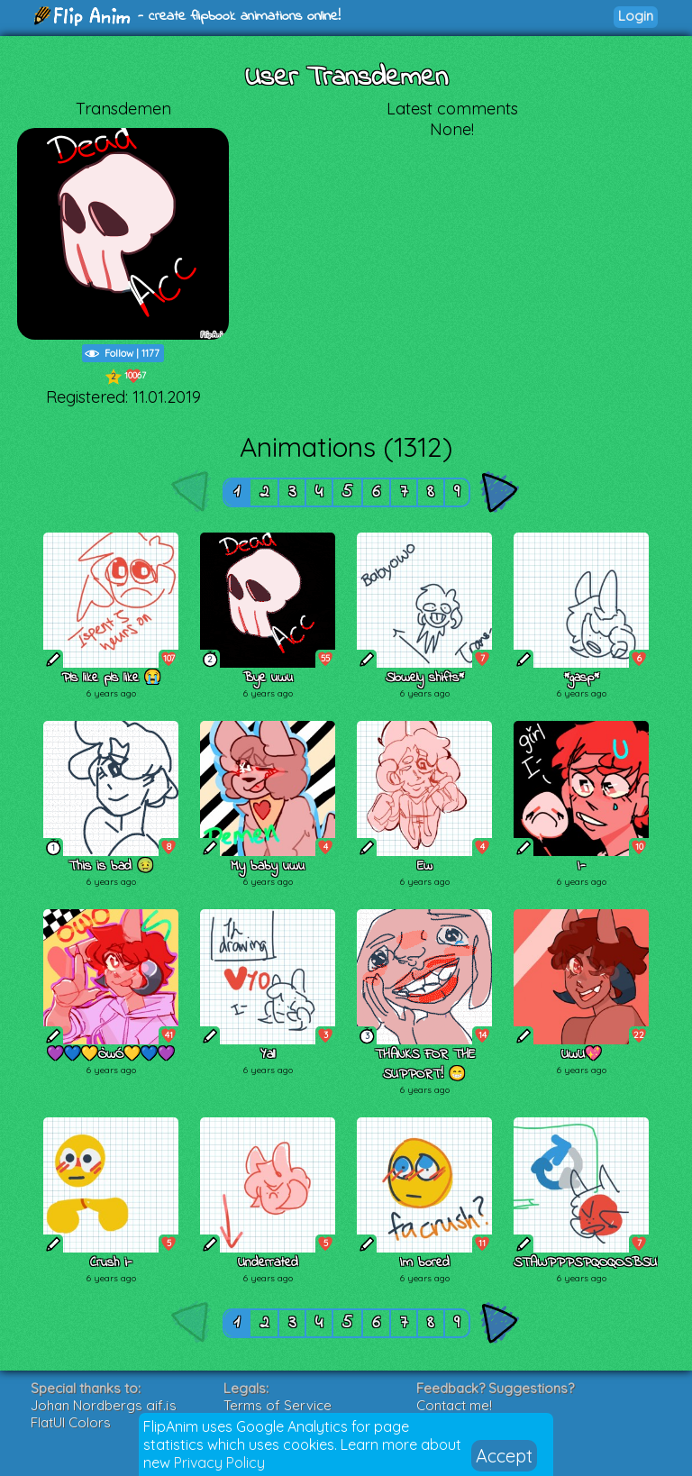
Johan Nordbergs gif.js (104, 1405)
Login (635, 15)
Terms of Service (277, 1405)
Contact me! (454, 1405)
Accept (504, 1455)
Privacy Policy (219, 1462)
